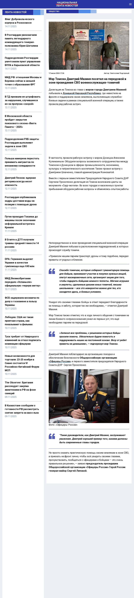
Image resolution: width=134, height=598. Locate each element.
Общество (54, 11)
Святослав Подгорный (119, 73)
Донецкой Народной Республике (82, 93)
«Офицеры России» (60, 361)
